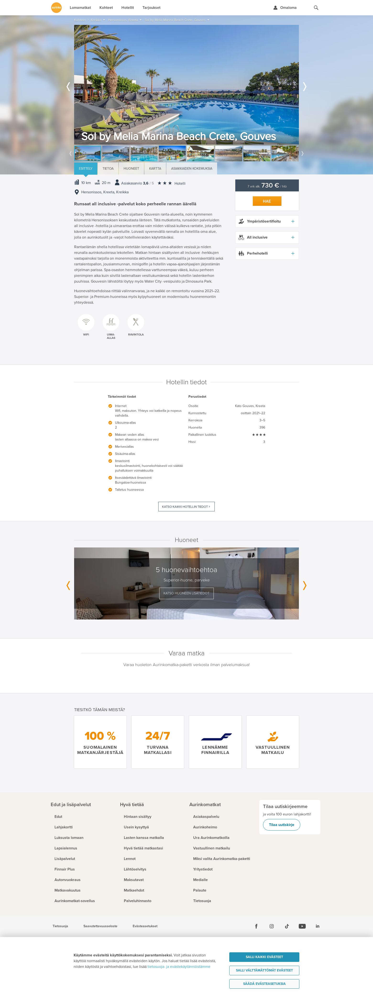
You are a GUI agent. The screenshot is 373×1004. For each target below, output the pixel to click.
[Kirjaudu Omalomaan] (285, 7)
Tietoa (108, 169)
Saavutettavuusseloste (100, 926)
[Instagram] (271, 926)
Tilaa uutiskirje (281, 824)
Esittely (86, 169)
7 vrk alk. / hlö (267, 186)
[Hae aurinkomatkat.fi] (316, 7)
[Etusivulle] (56, 7)
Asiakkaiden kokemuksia (191, 169)
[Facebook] (256, 926)
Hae (267, 201)
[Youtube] (302, 926)
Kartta (155, 169)
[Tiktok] (287, 926)
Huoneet (131, 169)
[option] (186, 85)
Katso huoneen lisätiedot (186, 593)
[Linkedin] (317, 926)
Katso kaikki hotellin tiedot (185, 507)
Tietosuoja (60, 926)
